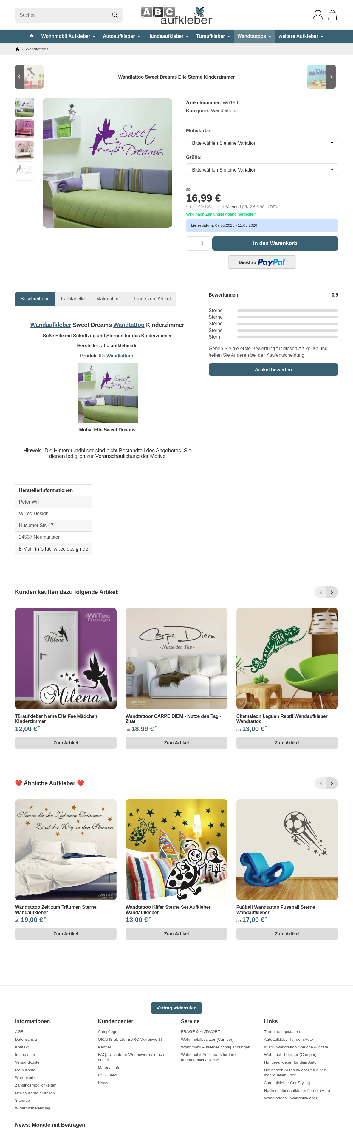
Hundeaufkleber (168, 36)
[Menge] (198, 243)
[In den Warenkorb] (275, 243)
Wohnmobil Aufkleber (68, 36)
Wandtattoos (254, 36)
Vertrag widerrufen (176, 1007)
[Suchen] (69, 15)
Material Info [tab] (109, 298)
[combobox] (262, 143)
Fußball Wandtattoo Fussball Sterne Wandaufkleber (275, 910)
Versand (234, 207)
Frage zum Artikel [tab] (152, 298)
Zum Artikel (65, 742)
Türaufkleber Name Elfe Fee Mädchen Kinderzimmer (56, 719)
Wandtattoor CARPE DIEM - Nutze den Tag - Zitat (173, 719)
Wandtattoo (129, 325)
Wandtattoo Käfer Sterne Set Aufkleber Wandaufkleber (168, 910)
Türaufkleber (213, 36)
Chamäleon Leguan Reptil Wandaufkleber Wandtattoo (282, 719)
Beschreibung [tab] (35, 298)
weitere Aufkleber (301, 36)
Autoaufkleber (121, 36)
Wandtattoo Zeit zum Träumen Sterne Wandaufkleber (56, 910)
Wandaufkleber (50, 325)
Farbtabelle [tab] (73, 298)
